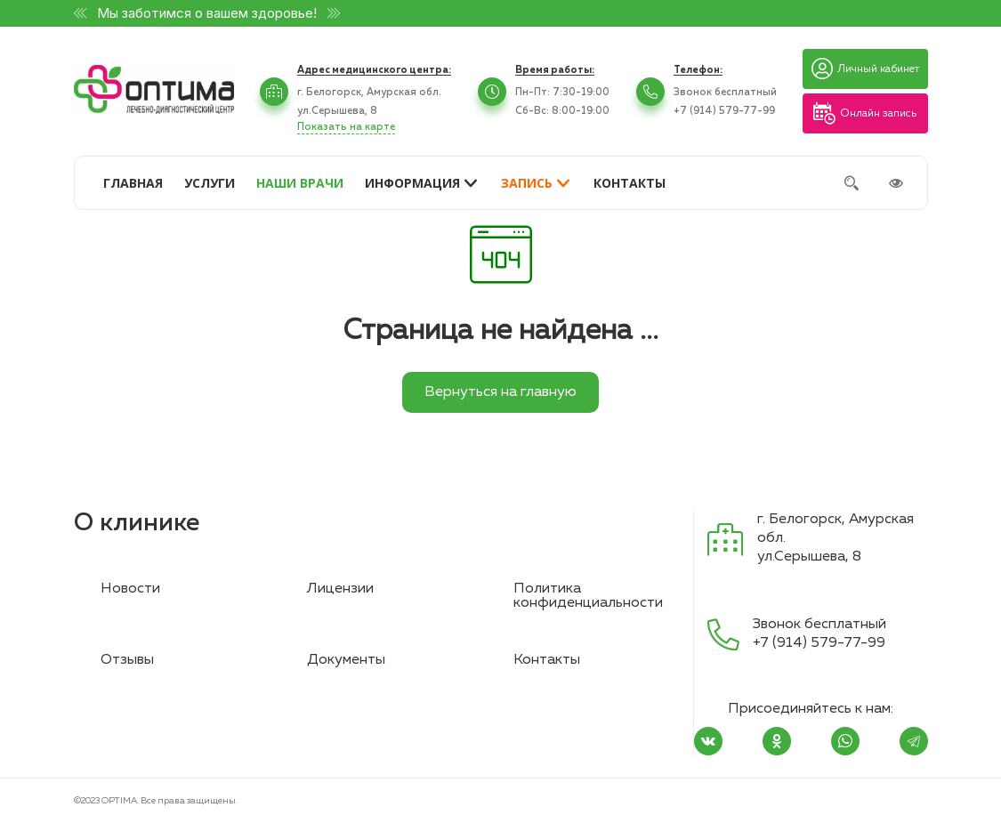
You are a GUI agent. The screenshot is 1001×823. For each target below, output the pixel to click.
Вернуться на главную (500, 392)
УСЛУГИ (209, 182)
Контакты (546, 660)
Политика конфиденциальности (588, 596)
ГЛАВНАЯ (133, 182)
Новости (130, 589)
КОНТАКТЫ (629, 182)
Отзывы (127, 660)
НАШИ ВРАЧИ (299, 182)
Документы (346, 660)
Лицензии (340, 589)
